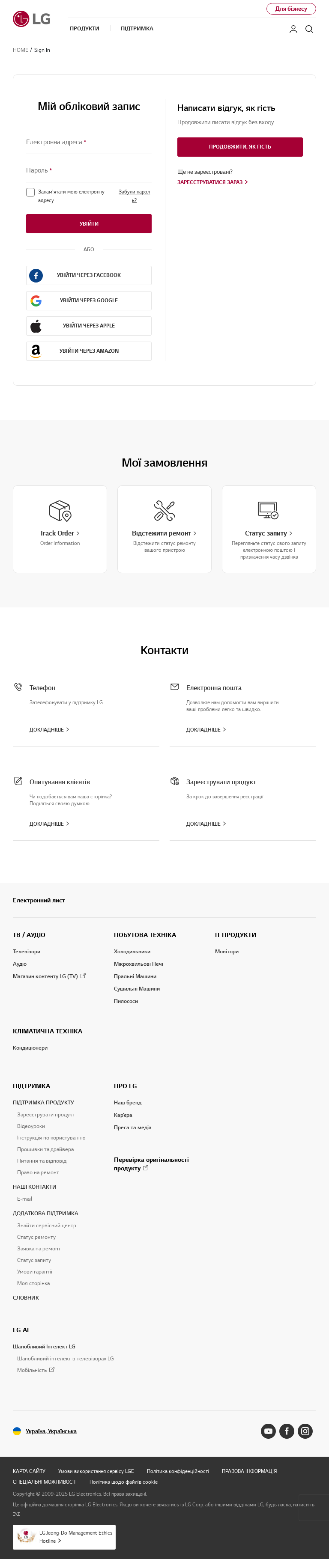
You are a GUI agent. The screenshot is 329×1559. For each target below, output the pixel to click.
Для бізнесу (291, 9)
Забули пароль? (134, 196)
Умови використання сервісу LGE (96, 1471)
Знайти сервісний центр (46, 1225)
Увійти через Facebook (89, 275)
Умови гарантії (34, 1272)
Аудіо (20, 964)
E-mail (24, 1199)
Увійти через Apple (89, 325)
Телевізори (26, 951)
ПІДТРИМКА (31, 1086)
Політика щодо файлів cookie (124, 1481)
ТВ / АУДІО (29, 935)
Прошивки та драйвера (45, 1149)
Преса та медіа (133, 1127)
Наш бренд (127, 1103)
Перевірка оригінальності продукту (151, 1163)
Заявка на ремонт (39, 1249)
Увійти (89, 223)
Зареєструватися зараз (209, 182)
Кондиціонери (30, 1048)
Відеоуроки (31, 1126)
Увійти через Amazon (89, 350)
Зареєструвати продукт (46, 1115)
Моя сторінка (33, 1283)
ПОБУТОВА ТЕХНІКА (145, 935)
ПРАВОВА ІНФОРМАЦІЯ (249, 1471)
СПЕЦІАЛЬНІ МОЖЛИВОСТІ (45, 1481)
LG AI (21, 1330)
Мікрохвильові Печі (138, 964)
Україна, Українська (51, 1431)
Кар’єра (123, 1115)
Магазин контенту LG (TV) (45, 976)
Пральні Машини (135, 976)
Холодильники (132, 951)
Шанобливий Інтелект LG (44, 1347)
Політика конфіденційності (178, 1471)
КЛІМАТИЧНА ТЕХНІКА (47, 1031)
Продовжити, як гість (240, 146)
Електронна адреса (56, 142)
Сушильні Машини (137, 989)
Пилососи (126, 1001)
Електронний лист (39, 900)
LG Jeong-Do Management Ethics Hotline (75, 1536)
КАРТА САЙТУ (29, 1471)
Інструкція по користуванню (51, 1138)
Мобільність (32, 1370)
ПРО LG (125, 1086)
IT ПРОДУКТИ (235, 935)
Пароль (39, 170)
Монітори (227, 951)
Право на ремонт (38, 1172)
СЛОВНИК (26, 1298)
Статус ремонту (36, 1237)
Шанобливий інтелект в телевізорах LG (65, 1359)
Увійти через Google (89, 300)
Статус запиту (34, 1260)
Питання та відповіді (42, 1161)
